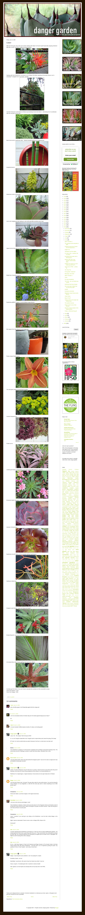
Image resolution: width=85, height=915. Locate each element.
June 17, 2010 (23, 853)
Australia (77, 472)
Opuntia (73, 557)
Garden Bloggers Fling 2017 (72, 512)
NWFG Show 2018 (66, 556)
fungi (70, 505)
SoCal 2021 (67, 587)
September (67, 234)
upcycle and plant (66, 596)
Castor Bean (76, 483)
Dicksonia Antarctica (74, 492)
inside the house (74, 530)
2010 (65, 226)
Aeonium (64, 469)
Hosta (68, 526)
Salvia (75, 578)
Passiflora (73, 565)
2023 (65, 202)
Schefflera (76, 581)
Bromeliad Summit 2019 (73, 479)
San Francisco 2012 (72, 579)
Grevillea (72, 522)
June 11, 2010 (17, 705)
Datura (63, 490)
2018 (65, 211)
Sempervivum (65, 583)
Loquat (67, 538)
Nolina (77, 551)
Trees (63, 595)
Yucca (75, 606)
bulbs (63, 481)
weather (68, 601)
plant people (64, 571)
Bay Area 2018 (68, 475)
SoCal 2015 (67, 586)
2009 (65, 323)
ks (10, 713)
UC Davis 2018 (70, 594)
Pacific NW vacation (74, 564)
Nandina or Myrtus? (68, 425)
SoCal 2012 (73, 585)
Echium (64, 494)
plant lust (77, 569)
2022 (65, 204)
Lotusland (71, 539)
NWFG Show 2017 (74, 554)
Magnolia (77, 539)
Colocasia (64, 486)
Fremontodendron (65, 505)
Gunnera (69, 523)
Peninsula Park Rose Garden (71, 284)
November (67, 230)
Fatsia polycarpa (75, 501)
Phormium (72, 567)
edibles (70, 494)
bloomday (70, 478)
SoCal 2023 (73, 587)
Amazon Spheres (75, 471)
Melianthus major (72, 541)
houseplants (72, 526)
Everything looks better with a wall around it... (71, 257)
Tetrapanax (76, 592)
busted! (66, 289)
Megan (11, 780)
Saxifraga (71, 581)
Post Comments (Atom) (17, 899)
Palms (64, 565)
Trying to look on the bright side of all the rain (71, 300)
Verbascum (64, 599)
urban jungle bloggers (75, 596)
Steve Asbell (13, 757)
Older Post (54, 896)
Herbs (73, 525)
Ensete (68, 496)
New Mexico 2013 (69, 549)
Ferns (74, 503)
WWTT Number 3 (68, 275)
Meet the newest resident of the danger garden (71, 308)
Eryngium (70, 497)
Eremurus (64, 497)
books (77, 478)
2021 (65, 206)
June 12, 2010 (17, 747)
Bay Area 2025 (75, 475)
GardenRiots (67, 432)
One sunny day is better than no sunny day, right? (71, 287)
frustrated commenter (69, 291)
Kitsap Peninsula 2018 (67, 534)
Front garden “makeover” (70, 271)
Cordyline (72, 488)
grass (63, 522)
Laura (11, 705)
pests (77, 565)
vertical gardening (71, 599)
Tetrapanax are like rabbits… (71, 251)
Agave (64, 471)
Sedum (73, 582)
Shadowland (72, 583)
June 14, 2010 (16, 829)
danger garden (13, 733)
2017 (65, 213)
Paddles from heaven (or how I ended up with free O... (71, 264)
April (66, 315)
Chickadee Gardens (68, 439)
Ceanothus (64, 485)
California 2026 (75, 481)
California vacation (67, 482)
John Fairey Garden (66, 532)
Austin (67, 472)
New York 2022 (71, 551)
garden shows (75, 518)
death (66, 490)
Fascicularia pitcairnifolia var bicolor (70, 500)
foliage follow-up (75, 504)
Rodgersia (77, 576)
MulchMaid (12, 800)
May (66, 313)
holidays (64, 526)
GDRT (77, 519)
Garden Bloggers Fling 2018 (68, 514)
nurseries (65, 554)
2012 (65, 223)
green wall (67, 522)
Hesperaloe (76, 525)
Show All (77, 442)
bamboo (67, 474)
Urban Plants (67, 296)
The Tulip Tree (68, 269)
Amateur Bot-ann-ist (68, 427)
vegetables (76, 597)
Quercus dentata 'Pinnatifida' (67, 575)
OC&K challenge (73, 556)
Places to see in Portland (72, 568)
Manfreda (70, 540)
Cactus (67, 481)
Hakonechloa (76, 523)
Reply (11, 709)
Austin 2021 (72, 472)
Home (32, 896)
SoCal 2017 (73, 586)
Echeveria (77, 493)
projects (67, 574)
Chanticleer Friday (72, 485)
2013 (65, 221)
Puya (77, 574)
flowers (63, 504)
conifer (68, 486)
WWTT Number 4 (68, 241)
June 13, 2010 (17, 780)
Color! (66, 277)
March (66, 317)
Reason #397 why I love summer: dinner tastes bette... (70, 260)
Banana (71, 474)
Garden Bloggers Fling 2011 (68, 508)
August (66, 236)
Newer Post (9, 896)
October (67, 232)
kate (11, 829)
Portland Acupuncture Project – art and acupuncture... (71, 247)
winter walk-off (67, 604)
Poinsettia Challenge (72, 572)
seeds (77, 582)
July (66, 238)
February (67, 319)
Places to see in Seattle (68, 569)
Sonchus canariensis (68, 589)
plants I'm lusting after (73, 571)
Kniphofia (74, 534)
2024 (65, 200)
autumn (63, 474)
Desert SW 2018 (71, 490)
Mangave (77, 540)
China (77, 485)
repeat (68, 576)
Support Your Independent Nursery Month (70, 590)
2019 (65, 209)
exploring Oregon (72, 498)
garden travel (73, 519)
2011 (65, 225)
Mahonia (64, 540)
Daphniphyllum (70, 489)
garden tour (65, 519)
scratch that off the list (67, 582)
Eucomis (77, 497)
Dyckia (63, 493)
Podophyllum (64, 572)
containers (65, 488)
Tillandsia (76, 593)
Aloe (69, 471)
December (67, 228)
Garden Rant (67, 419)
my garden (12, 696)
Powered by (70, 164)
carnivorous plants (66, 483)
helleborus (69, 525)
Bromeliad (65, 479)
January (67, 321)
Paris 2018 (68, 565)
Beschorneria (69, 476)
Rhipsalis (72, 576)
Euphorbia (64, 498)
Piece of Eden (67, 424)
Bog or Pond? (68, 298)
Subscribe (70, 159)
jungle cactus (73, 532)
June (66, 239)
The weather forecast (69, 303)
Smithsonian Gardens (66, 585)
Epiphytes (76, 496)
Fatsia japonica (66, 501)
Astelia (63, 472)
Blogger (57, 907)
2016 (65, 215)
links (74, 537)
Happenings (64, 525)
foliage (68, 504)
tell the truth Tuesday (67, 592)
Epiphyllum (72, 496)
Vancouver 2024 (66, 597)
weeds (68, 603)
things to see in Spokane (68, 593)
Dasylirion (76, 489)
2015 (65, 217)
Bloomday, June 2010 (69, 273)
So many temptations (69, 279)
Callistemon (76, 482)
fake (78, 498)
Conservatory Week (75, 486)
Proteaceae (72, 574)
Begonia (64, 476)
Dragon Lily (67, 249)
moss (77, 541)
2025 (65, 198)
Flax (78, 503)
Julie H (12, 725)
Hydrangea (71, 529)
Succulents (76, 589)
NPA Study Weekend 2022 (70, 553)
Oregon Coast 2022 (71, 559)
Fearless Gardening (67, 503)
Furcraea (73, 505)
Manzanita (65, 541)
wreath (68, 606)
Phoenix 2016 (65, 567)
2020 (65, 207)
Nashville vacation (68, 547)
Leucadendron (70, 537)
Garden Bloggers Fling (73, 507)
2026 (65, 196)
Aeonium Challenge (74, 469)
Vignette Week (76, 600)
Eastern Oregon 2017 (70, 493)
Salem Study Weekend (67, 578)
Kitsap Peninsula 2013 (73, 533)
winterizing (73, 604)
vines (63, 601)
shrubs (77, 583)
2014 (65, 219)
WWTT (71, 606)
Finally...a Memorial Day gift (71, 311)
